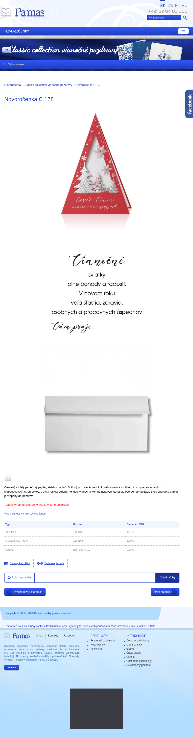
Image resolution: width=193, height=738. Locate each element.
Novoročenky (12, 84)
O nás (39, 635)
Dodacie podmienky (137, 640)
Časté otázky (133, 652)
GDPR (130, 648)
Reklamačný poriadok (138, 665)
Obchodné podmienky (139, 661)
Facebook (69, 635)
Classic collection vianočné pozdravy (48, 84)
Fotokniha (96, 648)
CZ (170, 5)
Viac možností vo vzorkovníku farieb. (25, 513)
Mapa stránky (134, 644)
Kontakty (53, 635)
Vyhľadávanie (16, 64)
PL (177, 5)
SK (162, 5)
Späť (6, 50)
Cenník (130, 656)
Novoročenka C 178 (88, 84)
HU (185, 5)
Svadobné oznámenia (102, 640)
